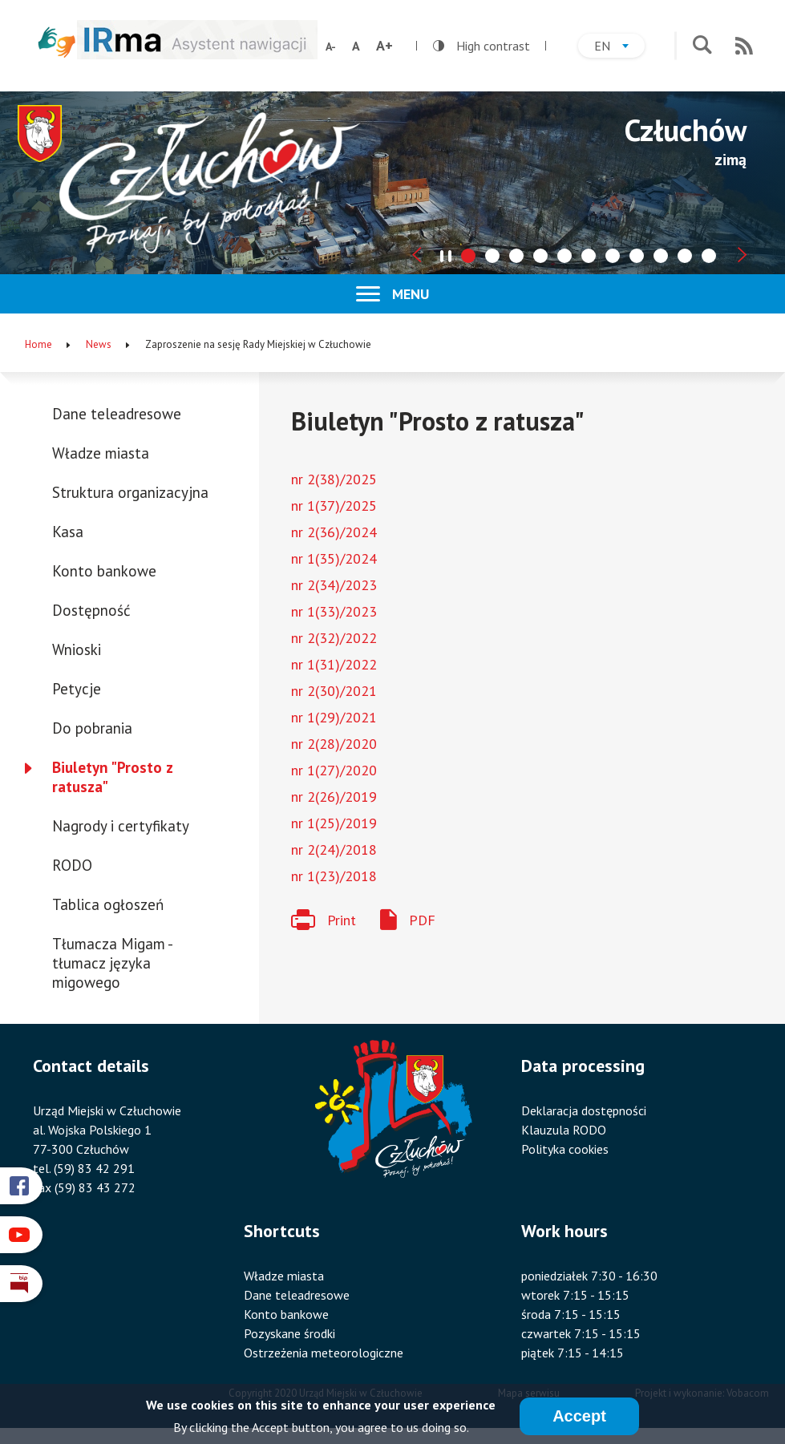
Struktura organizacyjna (130, 492)
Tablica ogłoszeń (108, 904)
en (619, 48)
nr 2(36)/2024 (334, 532)
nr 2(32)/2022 (334, 638)
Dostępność (91, 610)
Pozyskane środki (289, 1333)
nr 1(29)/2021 (334, 717)
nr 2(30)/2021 (334, 691)
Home (38, 344)
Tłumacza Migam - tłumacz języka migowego (112, 963)
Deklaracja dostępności (583, 1110)
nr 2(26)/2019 (334, 796)
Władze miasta (100, 453)
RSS (744, 46)
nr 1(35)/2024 (334, 558)
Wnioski (76, 649)
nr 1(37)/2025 (334, 505)
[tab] (468, 256)
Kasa (67, 531)
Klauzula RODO (563, 1130)
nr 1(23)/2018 (334, 876)
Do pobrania (92, 728)
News (98, 344)
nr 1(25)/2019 (334, 823)
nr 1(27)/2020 (334, 770)
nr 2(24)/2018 (334, 849)
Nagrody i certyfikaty (120, 825)
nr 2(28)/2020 (334, 743)
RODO (72, 865)
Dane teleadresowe (116, 413)
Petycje (76, 688)
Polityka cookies (565, 1149)
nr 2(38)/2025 (334, 479)
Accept (579, 1417)
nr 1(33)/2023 (334, 611)
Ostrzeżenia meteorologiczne (323, 1353)
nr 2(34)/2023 (334, 585)
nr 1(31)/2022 (334, 664)
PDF (422, 920)
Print (341, 920)
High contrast (481, 46)
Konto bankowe (104, 570)
